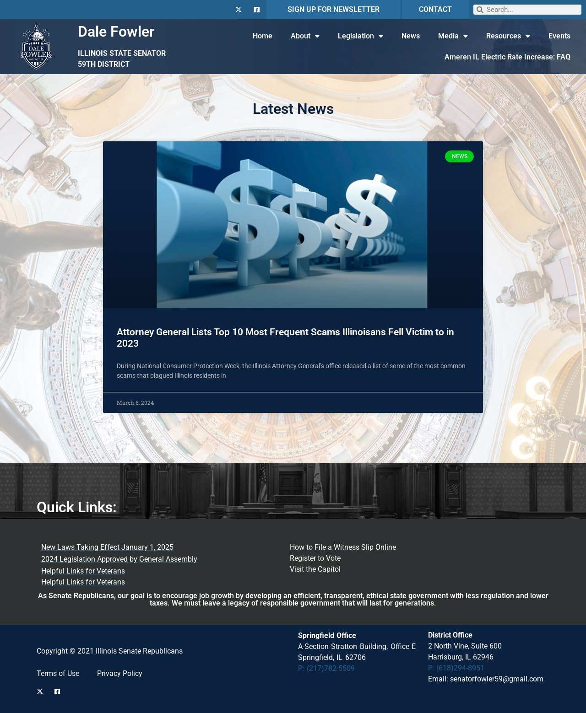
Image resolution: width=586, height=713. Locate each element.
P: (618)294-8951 (456, 668)
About (305, 36)
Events (559, 36)
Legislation (360, 36)
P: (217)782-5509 (326, 668)
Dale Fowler (116, 31)
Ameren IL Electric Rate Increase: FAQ (507, 57)
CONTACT (435, 9)
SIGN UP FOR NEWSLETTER (334, 9)
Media (453, 36)
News (411, 36)
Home (262, 36)
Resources (508, 36)
